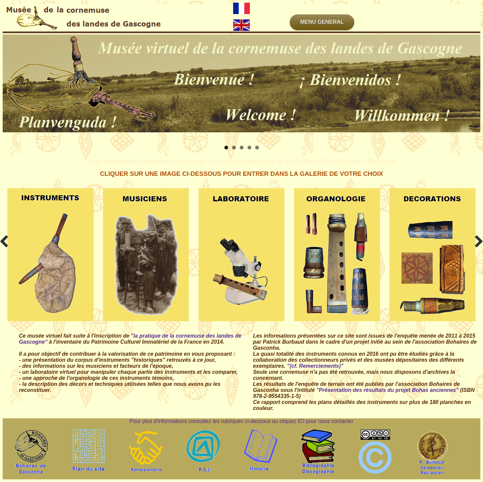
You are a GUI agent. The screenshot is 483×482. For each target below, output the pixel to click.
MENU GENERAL (322, 22)
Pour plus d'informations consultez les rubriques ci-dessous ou (204, 421)
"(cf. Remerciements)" (315, 366)
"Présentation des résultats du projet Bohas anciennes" (387, 390)
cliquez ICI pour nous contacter (316, 421)
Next (476, 241)
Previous (6, 241)
